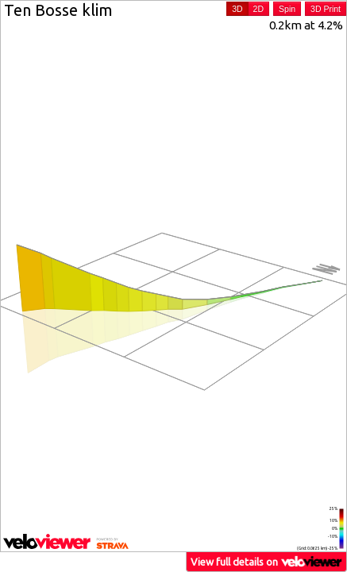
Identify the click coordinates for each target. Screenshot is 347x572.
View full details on (267, 561)
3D (237, 9)
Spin (287, 9)
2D (258, 9)
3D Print (325, 9)
